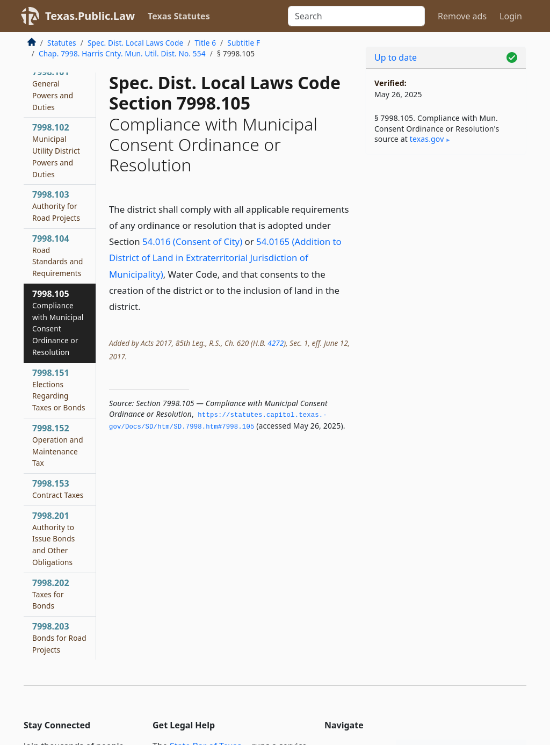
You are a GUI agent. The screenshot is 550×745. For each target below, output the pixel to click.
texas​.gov (427, 139)
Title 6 (205, 43)
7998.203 (59, 637)
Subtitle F (243, 43)
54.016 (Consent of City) (192, 241)
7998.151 (58, 390)
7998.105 (57, 322)
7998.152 (57, 445)
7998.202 (50, 594)
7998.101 (52, 89)
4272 (275, 343)
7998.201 (53, 538)
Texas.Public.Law (90, 16)
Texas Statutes (179, 16)
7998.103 (56, 206)
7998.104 (57, 255)
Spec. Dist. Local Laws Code (135, 43)
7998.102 (56, 150)
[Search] (356, 16)
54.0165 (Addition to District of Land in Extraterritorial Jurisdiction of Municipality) (225, 257)
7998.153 (58, 489)
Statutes (61, 43)
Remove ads (462, 16)
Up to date (395, 57)
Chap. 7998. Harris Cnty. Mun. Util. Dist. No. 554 (122, 53)
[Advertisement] (445, 237)
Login (511, 16)
